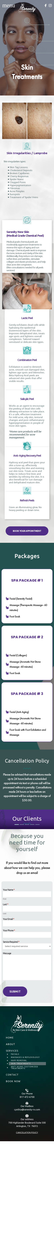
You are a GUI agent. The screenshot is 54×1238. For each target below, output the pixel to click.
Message (7, 1051)
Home (10, 1136)
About (10, 1142)
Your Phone (9, 1028)
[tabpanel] (27, 873)
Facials (15, 1152)
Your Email (8, 1017)
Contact (12, 1173)
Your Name (9, 988)
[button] (27, 531)
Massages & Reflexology (25, 1155)
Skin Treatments (21, 1162)
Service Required (11, 1040)
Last (5, 1002)
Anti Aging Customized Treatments (24, 1165)
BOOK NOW (13, 1179)
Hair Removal (19, 1159)
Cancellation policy (27, 1230)
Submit (15, 1089)
